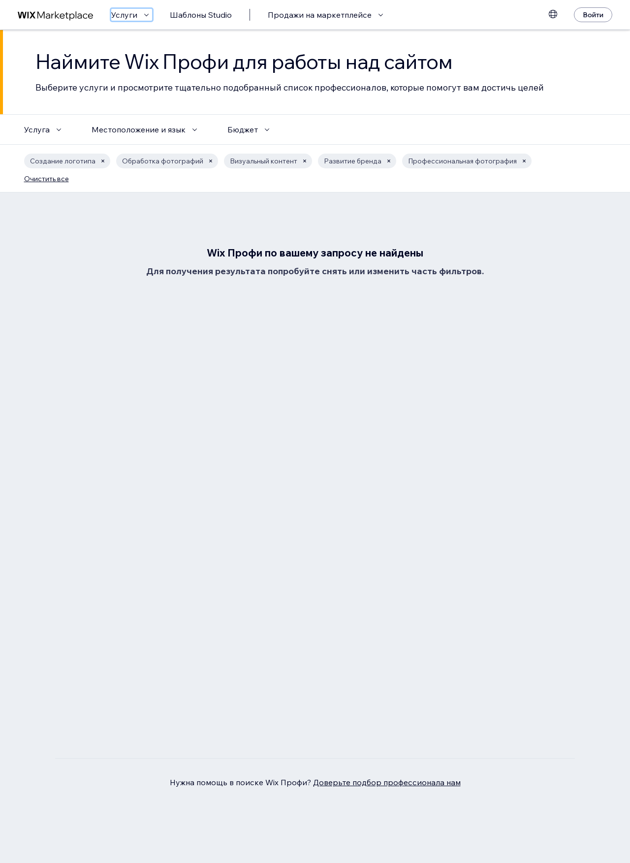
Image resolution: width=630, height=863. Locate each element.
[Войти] (593, 14)
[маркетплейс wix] (56, 15)
